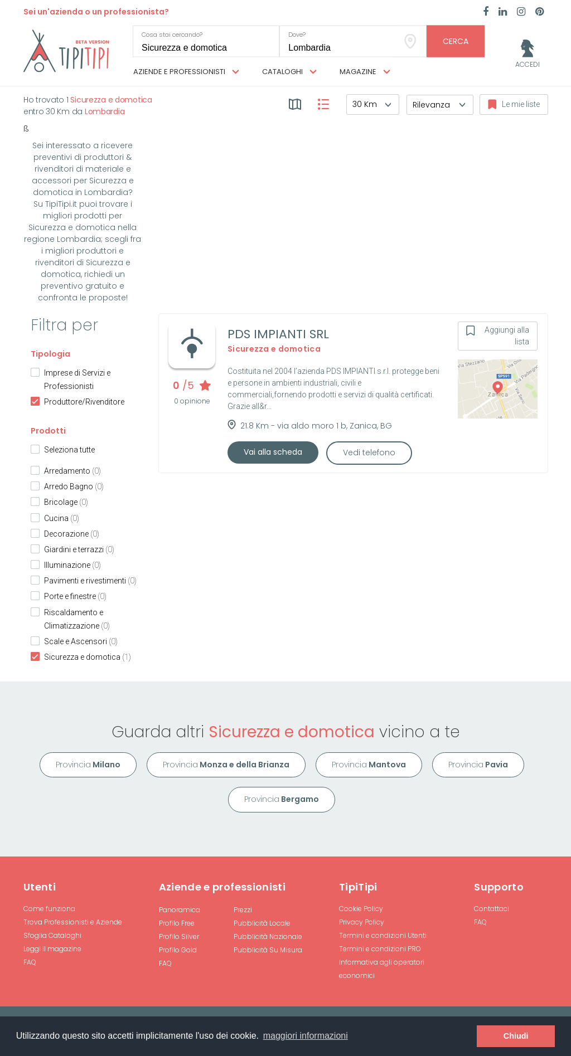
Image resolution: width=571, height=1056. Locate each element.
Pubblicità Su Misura (268, 950)
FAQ (29, 962)
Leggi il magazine (52, 948)
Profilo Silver (179, 936)
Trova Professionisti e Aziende (72, 922)
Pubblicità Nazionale (268, 936)
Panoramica (179, 909)
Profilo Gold (178, 950)
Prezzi (243, 909)
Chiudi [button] (516, 1035)
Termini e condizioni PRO (380, 948)
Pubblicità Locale (262, 923)
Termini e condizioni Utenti (383, 935)
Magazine (365, 71)
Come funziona (49, 908)
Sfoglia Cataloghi (52, 935)
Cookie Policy (361, 908)
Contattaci (491, 908)
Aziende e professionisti (186, 71)
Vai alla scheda (273, 452)
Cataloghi (289, 71)
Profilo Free (177, 923)
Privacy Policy (361, 922)
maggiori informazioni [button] (305, 1035)
